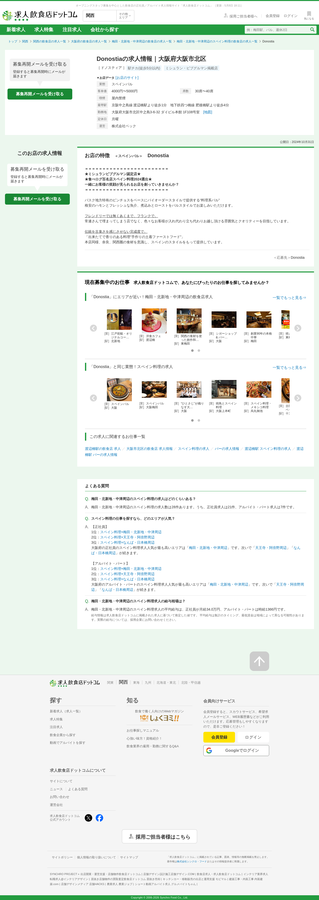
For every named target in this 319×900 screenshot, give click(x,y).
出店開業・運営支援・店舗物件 (110, 874)
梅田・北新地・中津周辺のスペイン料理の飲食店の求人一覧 (217, 41)
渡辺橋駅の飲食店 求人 (103, 449)
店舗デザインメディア (82, 884)
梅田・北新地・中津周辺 (208, 548)
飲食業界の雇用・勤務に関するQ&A (153, 746)
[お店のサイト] (127, 78)
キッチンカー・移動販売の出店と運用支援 (195, 879)
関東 (110, 682)
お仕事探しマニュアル (143, 730)
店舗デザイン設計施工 (168, 874)
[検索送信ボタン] (312, 29)
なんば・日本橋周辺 (117, 590)
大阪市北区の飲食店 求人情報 (149, 449)
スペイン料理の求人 (193, 449)
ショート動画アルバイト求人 (165, 884)
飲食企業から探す (63, 735)
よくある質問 (77, 789)
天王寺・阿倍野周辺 (271, 548)
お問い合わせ (59, 797)
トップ (12, 41)
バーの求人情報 (227, 449)
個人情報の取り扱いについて (96, 857)
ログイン (253, 737)
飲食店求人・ (219, 874)
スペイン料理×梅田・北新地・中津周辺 (130, 532)
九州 (148, 682)
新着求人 (15, 29)
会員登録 (219, 737)
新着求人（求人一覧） (66, 711)
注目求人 (72, 29)
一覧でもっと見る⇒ (289, 297)
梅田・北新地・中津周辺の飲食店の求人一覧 (142, 41)
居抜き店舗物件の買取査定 (125, 879)
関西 (25, 41)
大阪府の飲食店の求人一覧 (89, 41)
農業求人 (119, 884)
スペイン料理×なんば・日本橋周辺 (127, 542)
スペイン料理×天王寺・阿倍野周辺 (127, 537)
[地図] (207, 112)
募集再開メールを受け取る (40, 94)
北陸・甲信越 (191, 682)
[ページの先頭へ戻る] (259, 661)
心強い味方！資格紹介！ (144, 738)
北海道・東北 (166, 682)
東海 (136, 682)
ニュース (56, 789)
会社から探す (104, 29)
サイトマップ (129, 857)
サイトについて (61, 781)
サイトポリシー (62, 857)
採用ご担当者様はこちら (163, 836)
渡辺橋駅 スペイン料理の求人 (268, 449)
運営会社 (56, 805)
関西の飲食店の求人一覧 (49, 41)
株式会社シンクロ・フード (192, 861)
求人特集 (43, 29)
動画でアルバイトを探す (67, 743)
